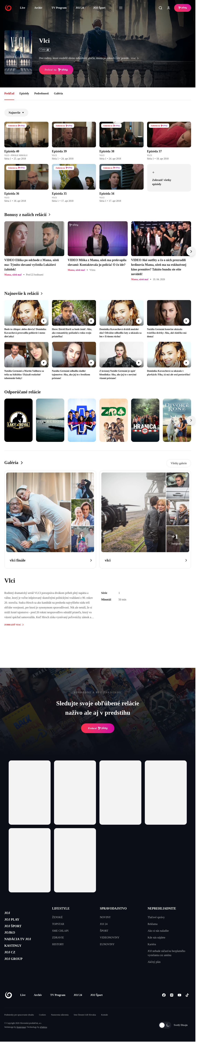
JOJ (8, 913)
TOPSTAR (58, 924)
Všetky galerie (179, 463)
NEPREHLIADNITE (162, 908)
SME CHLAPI (60, 930)
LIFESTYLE (61, 908)
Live (22, 7)
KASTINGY (15, 955)
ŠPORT (104, 930)
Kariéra (152, 944)
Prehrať (97, 728)
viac (135, 58)
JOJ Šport (99, 7)
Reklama (152, 924)
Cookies (42, 1025)
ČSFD (44, 49)
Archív (38, 7)
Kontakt (104, 1025)
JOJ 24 (80, 7)
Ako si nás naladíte (158, 930)
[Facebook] (164, 1006)
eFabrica (43, 1037)
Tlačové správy (156, 917)
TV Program (59, 7)
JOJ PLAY (14, 922)
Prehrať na (56, 69)
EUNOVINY (107, 944)
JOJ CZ (11, 963)
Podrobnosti (41, 93)
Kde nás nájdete (156, 937)
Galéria (58, 93)
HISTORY (58, 944)
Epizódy (24, 93)
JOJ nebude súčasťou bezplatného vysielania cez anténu (166, 953)
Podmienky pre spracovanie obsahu (19, 1025)
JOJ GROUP (16, 971)
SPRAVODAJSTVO (113, 908)
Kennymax (21, 1037)
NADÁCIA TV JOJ (22, 946)
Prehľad (9, 93)
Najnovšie (16, 112)
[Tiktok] (187, 1006)
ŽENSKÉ (57, 917)
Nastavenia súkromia (60, 1025)
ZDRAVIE (58, 937)
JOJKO (11, 938)
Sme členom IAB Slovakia (85, 1025)
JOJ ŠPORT (15, 930)
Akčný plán (154, 961)
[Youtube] (179, 1006)
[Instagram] (171, 1006)
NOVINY (105, 917)
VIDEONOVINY (110, 937)
